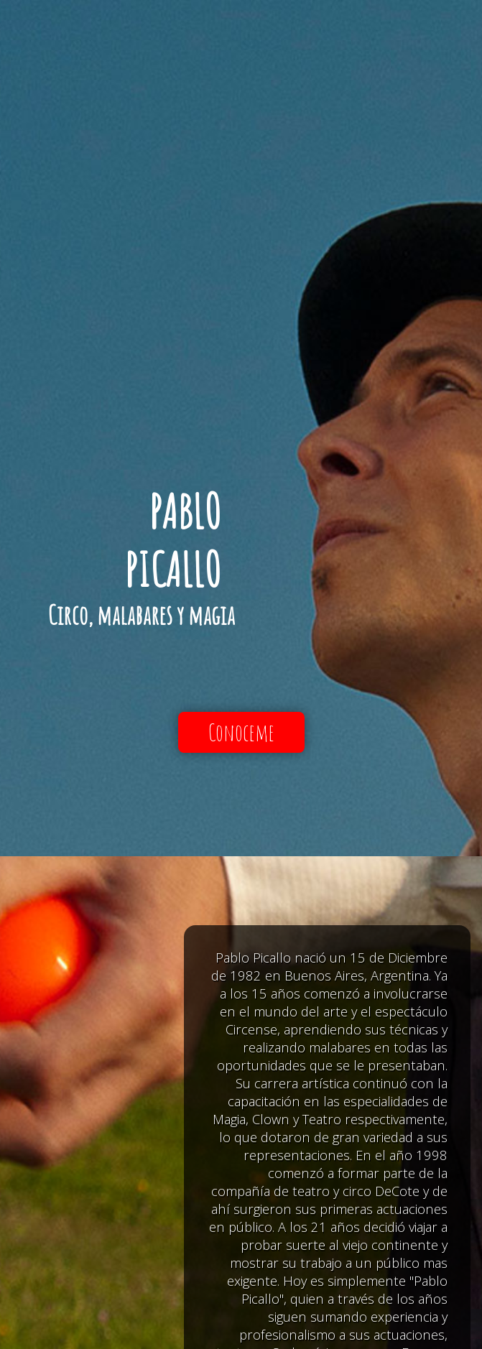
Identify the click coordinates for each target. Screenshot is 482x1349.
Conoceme (241, 732)
